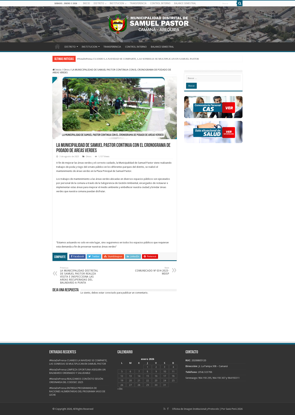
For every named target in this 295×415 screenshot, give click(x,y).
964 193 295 (204, 377)
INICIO (86, 3)
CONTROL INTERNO (160, 3)
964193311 (233, 377)
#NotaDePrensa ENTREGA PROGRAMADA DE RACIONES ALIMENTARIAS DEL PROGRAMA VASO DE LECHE (77, 391)
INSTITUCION (117, 3)
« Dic (120, 388)
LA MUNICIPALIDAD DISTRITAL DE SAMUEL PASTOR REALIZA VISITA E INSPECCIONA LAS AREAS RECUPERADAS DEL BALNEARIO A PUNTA (79, 275)
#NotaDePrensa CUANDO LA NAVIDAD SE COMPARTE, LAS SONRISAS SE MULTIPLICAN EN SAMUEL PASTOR (138, 58)
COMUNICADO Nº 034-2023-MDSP (150, 271)
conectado (110, 292)
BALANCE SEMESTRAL (185, 3)
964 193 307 (218, 377)
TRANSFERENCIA (138, 3)
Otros (66, 69)
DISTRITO (99, 3)
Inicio (56, 69)
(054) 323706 (205, 372)
